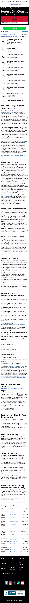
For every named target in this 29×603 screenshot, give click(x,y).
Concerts (3, 563)
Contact (21, 564)
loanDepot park (13, 541)
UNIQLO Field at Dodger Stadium (13, 511)
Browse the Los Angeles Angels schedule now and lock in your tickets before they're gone (13, 377)
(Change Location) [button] (24, 35)
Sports (3, 561)
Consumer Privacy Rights (23, 562)
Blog (20, 569)
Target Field (12, 531)
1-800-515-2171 (9, 502)
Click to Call (14, 28)
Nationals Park (13, 551)
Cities (11, 558)
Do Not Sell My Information (7, 573)
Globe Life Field (13, 528)
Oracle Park (12, 534)
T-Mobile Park (13, 524)
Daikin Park (12, 543)
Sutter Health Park (14, 521)
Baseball (7, 112)
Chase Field (12, 517)
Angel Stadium (13, 514)
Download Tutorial (12, 567)
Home (2, 558)
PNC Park (12, 547)
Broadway (3, 568)
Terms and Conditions (13, 570)
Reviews (21, 567)
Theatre (3, 566)
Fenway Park (12, 549)
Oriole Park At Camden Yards (13, 539)
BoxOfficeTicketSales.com (12, 388)
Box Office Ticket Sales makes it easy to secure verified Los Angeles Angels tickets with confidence (14, 155)
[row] (14, 41)
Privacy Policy (22, 558)
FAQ (11, 563)
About (11, 561)
